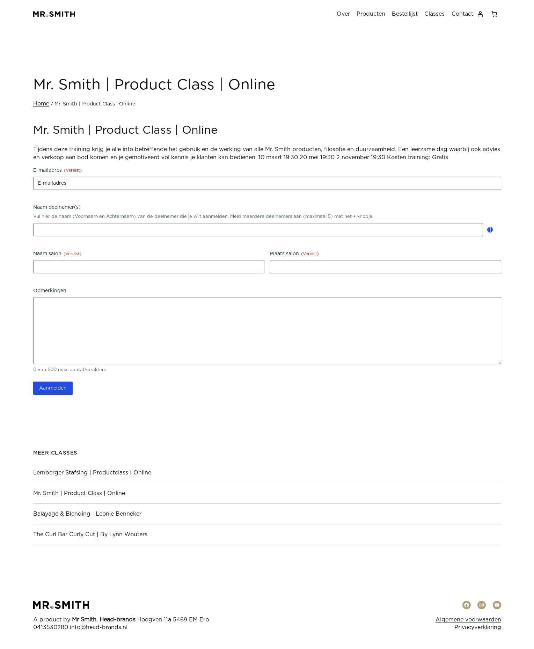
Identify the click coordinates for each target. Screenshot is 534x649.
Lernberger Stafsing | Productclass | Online (92, 472)
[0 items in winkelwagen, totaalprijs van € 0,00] (494, 14)
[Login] (480, 14)
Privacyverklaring (477, 627)
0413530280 (50, 627)
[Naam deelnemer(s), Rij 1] (258, 229)
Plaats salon (294, 254)
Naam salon (57, 254)
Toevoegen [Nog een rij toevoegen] (490, 230)
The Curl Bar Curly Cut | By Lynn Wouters (90, 534)
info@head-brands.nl (98, 627)
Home (41, 103)
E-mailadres (57, 171)
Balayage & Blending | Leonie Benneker (87, 514)
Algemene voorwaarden (468, 619)
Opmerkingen (49, 290)
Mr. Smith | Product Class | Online (79, 493)
